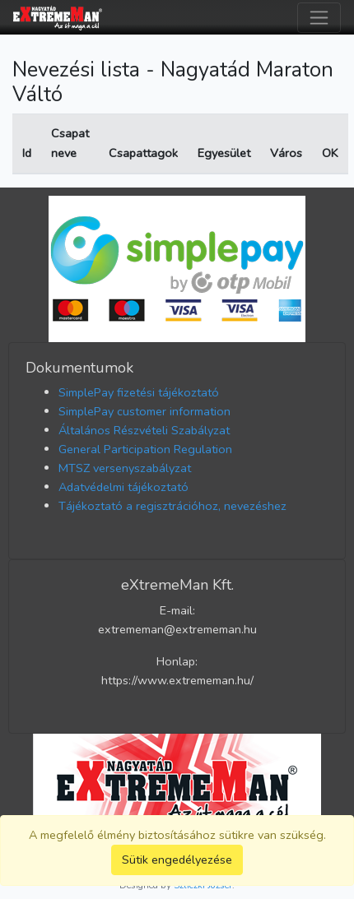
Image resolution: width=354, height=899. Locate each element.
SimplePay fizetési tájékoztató (138, 392)
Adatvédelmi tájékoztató (123, 487)
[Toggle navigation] (319, 17)
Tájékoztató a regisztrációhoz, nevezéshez (172, 506)
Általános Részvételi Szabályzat (144, 430)
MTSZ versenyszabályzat (124, 468)
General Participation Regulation (145, 449)
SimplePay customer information (144, 411)
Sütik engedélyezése (177, 859)
